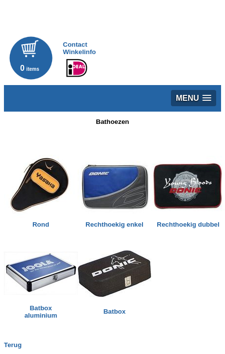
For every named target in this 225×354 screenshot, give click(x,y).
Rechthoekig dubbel (188, 224)
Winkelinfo (79, 52)
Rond (40, 224)
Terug (13, 345)
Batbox (114, 311)
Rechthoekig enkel (114, 224)
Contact (75, 44)
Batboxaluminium (41, 311)
